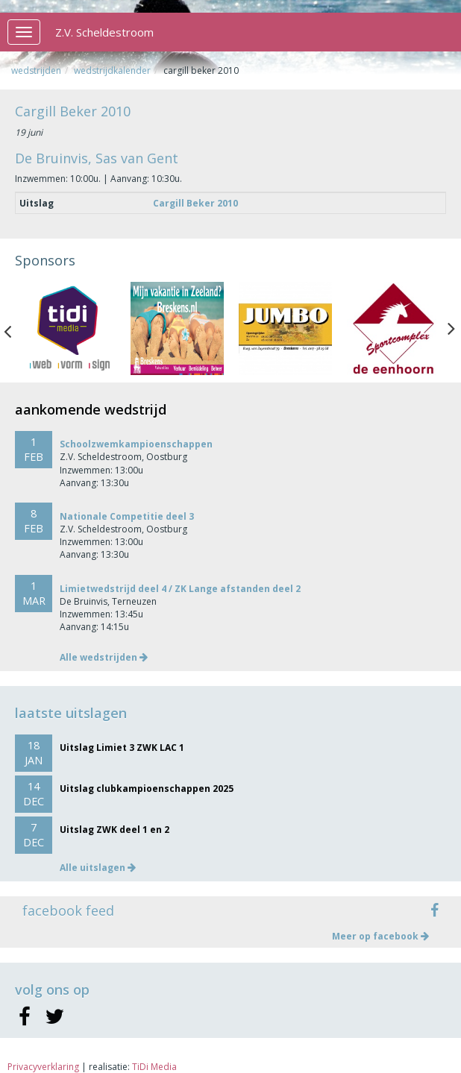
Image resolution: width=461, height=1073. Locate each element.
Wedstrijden (36, 70)
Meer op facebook (380, 936)
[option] (69, 328)
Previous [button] (15, 328)
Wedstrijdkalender (112, 70)
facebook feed (68, 910)
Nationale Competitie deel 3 (127, 516)
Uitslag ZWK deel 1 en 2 (114, 829)
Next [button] (451, 328)
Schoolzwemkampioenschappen (136, 444)
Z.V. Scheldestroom (104, 32)
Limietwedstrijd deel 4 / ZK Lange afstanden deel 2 (180, 588)
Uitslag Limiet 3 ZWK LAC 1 (122, 747)
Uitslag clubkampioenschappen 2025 (146, 788)
